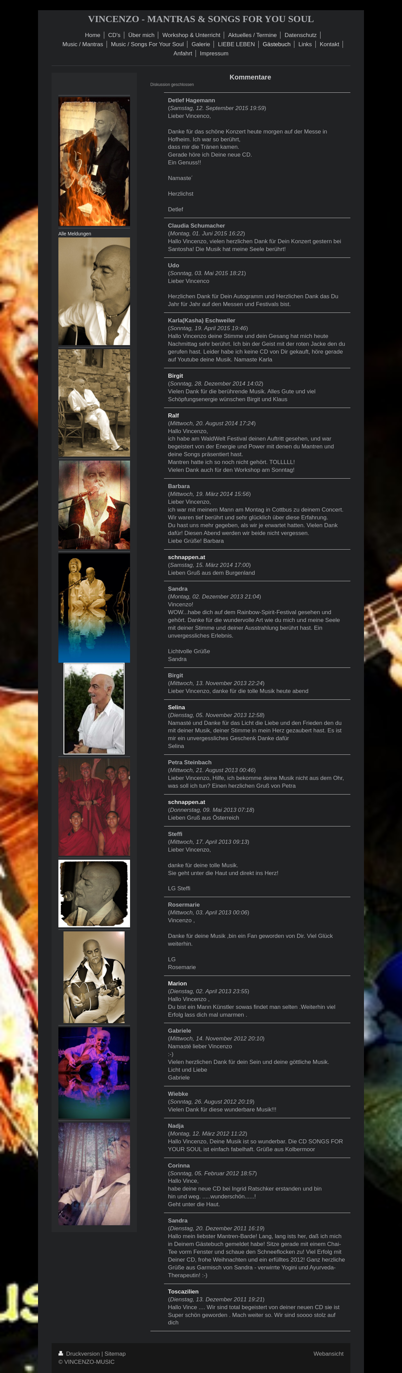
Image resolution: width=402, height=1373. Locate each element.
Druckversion (80, 1354)
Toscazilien (183, 1291)
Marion (177, 983)
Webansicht (328, 1354)
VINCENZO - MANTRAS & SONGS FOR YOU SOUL (201, 19)
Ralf (173, 415)
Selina (176, 707)
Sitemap (115, 1354)
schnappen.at (186, 557)
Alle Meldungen (74, 233)
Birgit (175, 376)
